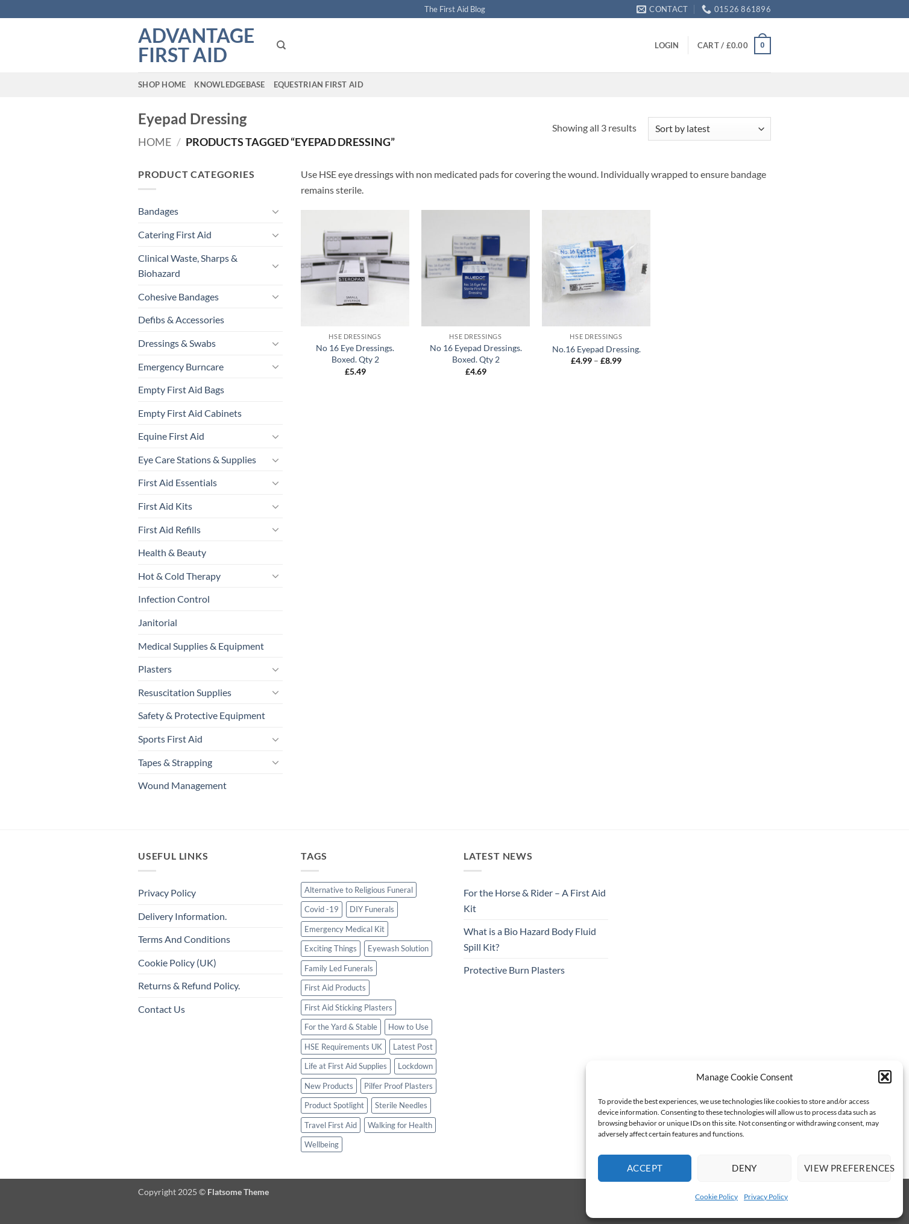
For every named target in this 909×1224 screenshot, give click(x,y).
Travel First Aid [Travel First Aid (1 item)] (330, 1125)
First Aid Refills (169, 529)
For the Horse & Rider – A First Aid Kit (535, 900)
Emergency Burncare (181, 366)
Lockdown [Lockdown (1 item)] (415, 1066)
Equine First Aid (171, 436)
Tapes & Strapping (175, 762)
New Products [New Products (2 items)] (328, 1086)
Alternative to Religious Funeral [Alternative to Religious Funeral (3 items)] (358, 890)
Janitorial (157, 622)
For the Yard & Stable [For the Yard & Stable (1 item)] (340, 1027)
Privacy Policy (766, 1196)
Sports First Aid (170, 738)
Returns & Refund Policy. (189, 985)
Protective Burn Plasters (514, 969)
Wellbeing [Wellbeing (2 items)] (321, 1144)
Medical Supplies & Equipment (201, 646)
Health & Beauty (172, 552)
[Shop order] (709, 129)
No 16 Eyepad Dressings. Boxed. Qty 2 (476, 353)
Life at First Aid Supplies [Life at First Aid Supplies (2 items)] (345, 1066)
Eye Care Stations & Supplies (197, 459)
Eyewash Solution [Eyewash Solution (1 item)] (398, 948)
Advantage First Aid (196, 45)
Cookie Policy (716, 1196)
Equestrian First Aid (318, 84)
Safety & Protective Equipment (201, 715)
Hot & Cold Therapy (179, 576)
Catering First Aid (175, 234)
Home (154, 141)
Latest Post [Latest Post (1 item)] (413, 1046)
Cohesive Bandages (178, 296)
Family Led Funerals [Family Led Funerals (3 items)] (338, 968)
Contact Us (161, 1009)
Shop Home (162, 84)
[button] (885, 1077)
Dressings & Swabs (177, 343)
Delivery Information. (182, 916)
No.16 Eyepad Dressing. (596, 349)
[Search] (281, 45)
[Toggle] (275, 211)
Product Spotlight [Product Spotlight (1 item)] (334, 1105)
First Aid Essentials (177, 482)
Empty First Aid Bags (181, 389)
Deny (744, 1167)
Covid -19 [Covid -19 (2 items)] (321, 909)
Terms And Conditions (184, 939)
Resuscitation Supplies (184, 692)
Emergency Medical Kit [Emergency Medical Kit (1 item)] (344, 929)
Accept (645, 1167)
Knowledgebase (229, 84)
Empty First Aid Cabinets (190, 413)
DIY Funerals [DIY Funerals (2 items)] (372, 909)
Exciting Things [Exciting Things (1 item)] (330, 948)
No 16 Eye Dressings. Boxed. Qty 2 (355, 353)
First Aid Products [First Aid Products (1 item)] (335, 987)
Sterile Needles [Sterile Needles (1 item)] (401, 1105)
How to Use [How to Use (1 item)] (408, 1027)
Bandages (158, 211)
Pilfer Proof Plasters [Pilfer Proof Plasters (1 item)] (398, 1086)
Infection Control (174, 598)
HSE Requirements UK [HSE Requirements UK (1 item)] (343, 1046)
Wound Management (182, 785)
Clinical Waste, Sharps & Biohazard (187, 265)
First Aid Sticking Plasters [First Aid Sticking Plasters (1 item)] (348, 1007)
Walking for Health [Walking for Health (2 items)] (400, 1125)
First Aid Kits (165, 506)
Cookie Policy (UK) (177, 962)
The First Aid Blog (454, 9)
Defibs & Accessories (181, 319)
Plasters (155, 668)
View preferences (847, 1167)
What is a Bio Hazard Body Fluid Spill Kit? (530, 939)
